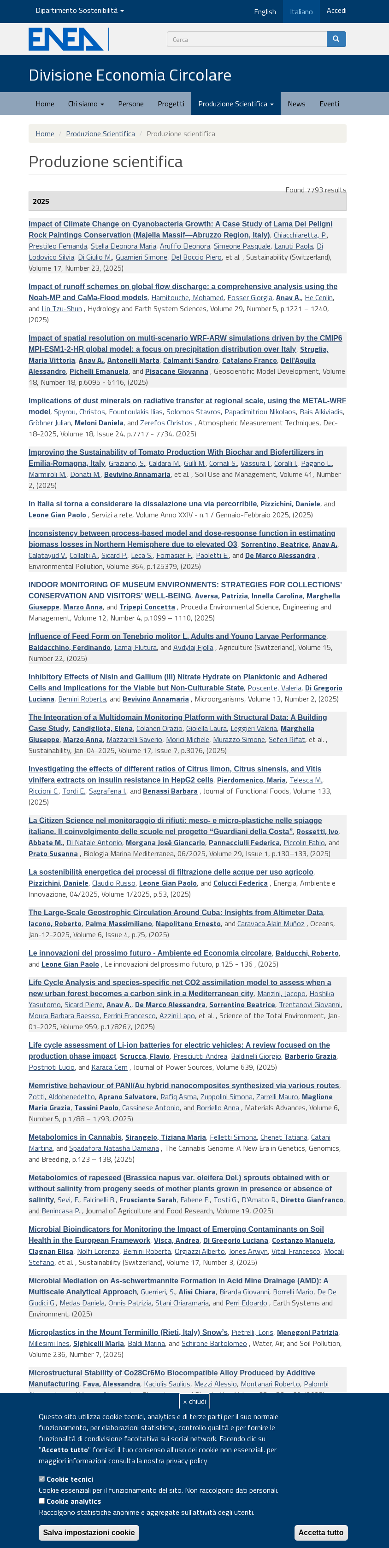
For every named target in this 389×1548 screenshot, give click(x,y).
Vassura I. (256, 463)
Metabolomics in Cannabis (75, 1137)
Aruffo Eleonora (185, 245)
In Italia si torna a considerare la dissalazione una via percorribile (143, 504)
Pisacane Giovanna (176, 371)
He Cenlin (319, 297)
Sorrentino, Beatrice (275, 544)
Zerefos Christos (166, 422)
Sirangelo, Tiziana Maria (165, 1136)
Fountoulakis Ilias (136, 411)
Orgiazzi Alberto (200, 1251)
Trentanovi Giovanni (310, 1004)
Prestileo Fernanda (58, 245)
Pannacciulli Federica (244, 842)
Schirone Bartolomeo (214, 1343)
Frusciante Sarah (148, 1199)
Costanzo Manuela (303, 1240)
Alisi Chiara (197, 1291)
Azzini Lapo (177, 1015)
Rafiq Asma (178, 1096)
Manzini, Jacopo (281, 993)
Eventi (329, 103)
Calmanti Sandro (190, 359)
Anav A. (288, 297)
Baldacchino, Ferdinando (70, 647)
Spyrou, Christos (79, 411)
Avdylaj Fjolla (193, 647)
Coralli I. (285, 463)
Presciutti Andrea (200, 1055)
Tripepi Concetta (147, 606)
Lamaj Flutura (135, 647)
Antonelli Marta (133, 359)
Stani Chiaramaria (182, 1302)
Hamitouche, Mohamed (187, 297)
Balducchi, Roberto (307, 952)
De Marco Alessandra (280, 555)
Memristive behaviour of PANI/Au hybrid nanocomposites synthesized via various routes (184, 1086)
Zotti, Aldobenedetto (62, 1096)
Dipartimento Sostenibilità (79, 10)
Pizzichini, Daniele (290, 503)
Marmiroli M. (47, 474)
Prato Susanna (53, 853)
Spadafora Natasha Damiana (114, 1148)
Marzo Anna (83, 606)
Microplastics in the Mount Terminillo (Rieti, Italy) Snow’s (128, 1332)
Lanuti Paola (293, 245)
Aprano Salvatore (128, 1096)
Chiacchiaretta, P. (300, 234)
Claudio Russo (114, 882)
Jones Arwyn (248, 1251)
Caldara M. (164, 463)
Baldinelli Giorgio (256, 1055)
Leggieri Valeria (253, 728)
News (297, 103)
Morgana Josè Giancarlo (165, 842)
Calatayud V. (47, 555)
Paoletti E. (212, 555)
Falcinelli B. (99, 1199)
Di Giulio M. (95, 256)
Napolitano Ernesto (188, 923)
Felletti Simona (233, 1136)
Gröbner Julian (50, 422)
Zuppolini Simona (226, 1096)
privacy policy (186, 1460)
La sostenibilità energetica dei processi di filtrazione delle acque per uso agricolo (171, 872)
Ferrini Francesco (129, 1015)
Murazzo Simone (239, 739)
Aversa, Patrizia (221, 595)
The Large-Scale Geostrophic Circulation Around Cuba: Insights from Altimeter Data (176, 912)
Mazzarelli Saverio (134, 739)
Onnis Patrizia (130, 1302)
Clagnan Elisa (51, 1251)
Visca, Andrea (177, 1240)
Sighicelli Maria (98, 1343)
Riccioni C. (44, 790)
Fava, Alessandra (111, 1383)
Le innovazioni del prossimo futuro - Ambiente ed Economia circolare (150, 953)
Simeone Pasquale (242, 245)
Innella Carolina (277, 595)
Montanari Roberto (270, 1383)
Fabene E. (195, 1199)
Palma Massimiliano (118, 923)
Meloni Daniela (99, 422)
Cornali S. (223, 463)
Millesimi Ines (49, 1343)
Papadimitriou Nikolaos (260, 411)
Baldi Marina (146, 1343)
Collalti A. (84, 555)
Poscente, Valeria (274, 687)
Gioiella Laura (206, 728)
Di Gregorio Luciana (235, 1240)
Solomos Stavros (193, 411)
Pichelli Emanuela (99, 371)
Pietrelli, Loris (252, 1332)
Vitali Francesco (295, 1251)
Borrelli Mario (293, 1291)
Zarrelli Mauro (277, 1096)
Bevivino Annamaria (137, 474)
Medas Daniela (82, 1302)
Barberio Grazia (310, 1055)
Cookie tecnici (70, 1478)
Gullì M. (195, 463)
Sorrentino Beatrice (242, 1004)
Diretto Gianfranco (312, 1199)
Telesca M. (305, 779)
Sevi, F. (68, 1199)
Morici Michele (187, 739)
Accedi (337, 10)
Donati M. (85, 474)
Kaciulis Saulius (167, 1383)
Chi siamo (86, 103)
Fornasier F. (174, 555)
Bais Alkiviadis (321, 411)
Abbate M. (46, 842)
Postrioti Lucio (52, 1067)
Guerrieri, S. (158, 1291)
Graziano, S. (127, 463)
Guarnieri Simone (141, 256)
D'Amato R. (259, 1199)
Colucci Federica (240, 882)
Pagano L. (316, 463)
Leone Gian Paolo (57, 514)
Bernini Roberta (82, 698)
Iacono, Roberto (55, 923)
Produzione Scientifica (236, 103)
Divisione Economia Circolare (130, 74)
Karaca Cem (109, 1067)
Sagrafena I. (107, 790)
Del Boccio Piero (196, 256)
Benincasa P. (60, 1210)
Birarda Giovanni (244, 1291)
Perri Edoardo (246, 1302)
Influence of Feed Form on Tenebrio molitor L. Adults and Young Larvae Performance (177, 636)
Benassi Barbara (170, 790)
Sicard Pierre (84, 1004)
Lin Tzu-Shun (61, 308)
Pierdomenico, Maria (251, 779)
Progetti (171, 103)
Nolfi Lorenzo (98, 1251)
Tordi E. (73, 790)
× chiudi (194, 1401)
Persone (131, 103)
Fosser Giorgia (249, 297)
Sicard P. (114, 555)
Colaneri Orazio (159, 728)
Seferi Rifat (287, 739)
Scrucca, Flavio (145, 1055)
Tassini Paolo (96, 1107)
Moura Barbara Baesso (64, 1015)
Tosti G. (225, 1199)
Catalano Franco (249, 359)
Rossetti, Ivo (317, 831)
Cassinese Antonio (151, 1107)
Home (44, 103)
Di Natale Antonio (94, 842)
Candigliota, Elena (102, 728)
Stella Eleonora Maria (123, 245)
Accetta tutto (321, 1532)
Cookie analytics (74, 1501)
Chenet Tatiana (283, 1136)
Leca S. (142, 555)
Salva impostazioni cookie (89, 1532)
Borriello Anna (217, 1107)
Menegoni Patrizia (307, 1332)
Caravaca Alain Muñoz (271, 923)
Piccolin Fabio (304, 842)
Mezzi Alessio (215, 1383)
